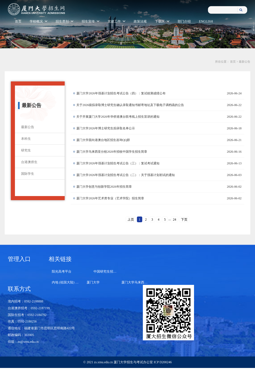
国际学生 (27, 173)
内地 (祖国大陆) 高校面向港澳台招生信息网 (83, 282)
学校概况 (38, 21)
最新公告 (244, 61)
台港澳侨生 (29, 162)
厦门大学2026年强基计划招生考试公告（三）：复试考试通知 (121, 163)
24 (174, 219)
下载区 (162, 21)
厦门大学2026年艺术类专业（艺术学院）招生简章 (113, 198)
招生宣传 (90, 21)
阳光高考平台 (61, 271)
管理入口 (19, 259)
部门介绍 (184, 21)
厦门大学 (93, 282)
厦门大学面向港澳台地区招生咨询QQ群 (105, 140)
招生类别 (64, 21)
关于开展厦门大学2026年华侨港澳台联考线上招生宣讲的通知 (121, 116)
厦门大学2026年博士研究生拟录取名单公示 (108, 128)
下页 (184, 219)
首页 (18, 21)
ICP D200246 (162, 362)
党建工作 (116, 21)
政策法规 (140, 21)
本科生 (26, 138)
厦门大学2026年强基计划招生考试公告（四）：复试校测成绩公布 (124, 93)
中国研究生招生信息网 (110, 271)
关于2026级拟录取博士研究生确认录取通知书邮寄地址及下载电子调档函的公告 (134, 105)
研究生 (26, 150)
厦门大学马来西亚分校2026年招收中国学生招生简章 (114, 151)
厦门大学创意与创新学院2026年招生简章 (106, 186)
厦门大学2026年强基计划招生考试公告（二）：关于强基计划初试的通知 (129, 175)
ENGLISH (206, 21)
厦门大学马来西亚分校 (137, 282)
